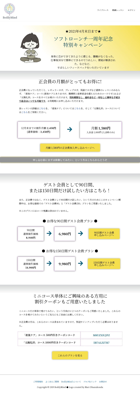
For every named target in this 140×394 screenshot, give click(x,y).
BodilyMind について (71, 381)
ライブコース (102, 10)
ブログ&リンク (90, 381)
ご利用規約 (38, 381)
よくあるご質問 (52, 381)
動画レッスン (118, 10)
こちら (42, 108)
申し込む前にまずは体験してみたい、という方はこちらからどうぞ (70, 160)
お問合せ (103, 381)
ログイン (131, 10)
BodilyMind (10, 17)
